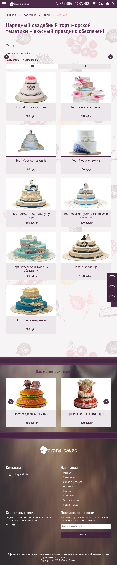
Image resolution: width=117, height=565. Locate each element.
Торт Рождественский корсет (86, 414)
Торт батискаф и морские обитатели (31, 268)
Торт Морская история (31, 107)
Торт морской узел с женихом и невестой (86, 215)
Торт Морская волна (86, 160)
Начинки (67, 491)
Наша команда (70, 505)
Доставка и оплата (72, 482)
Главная (67, 473)
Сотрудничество (71, 500)
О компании (69, 477)
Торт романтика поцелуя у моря (31, 215)
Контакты (68, 486)
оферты (70, 557)
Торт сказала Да (86, 267)
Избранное (68, 496)
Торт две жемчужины (31, 320)
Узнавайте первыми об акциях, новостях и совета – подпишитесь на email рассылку (86, 518)
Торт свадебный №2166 (31, 414)
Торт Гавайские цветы (86, 107)
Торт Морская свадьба (31, 160)
